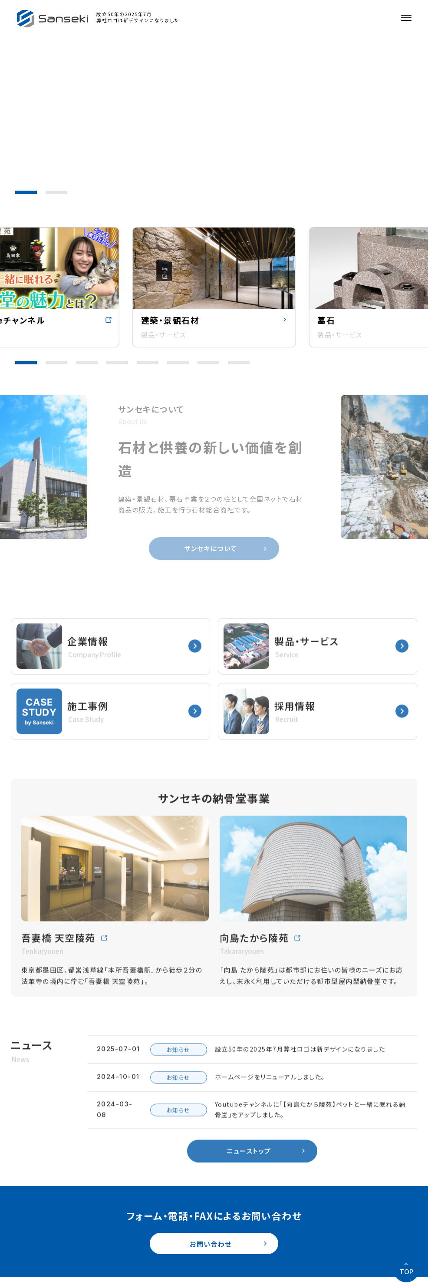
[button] (26, 192)
